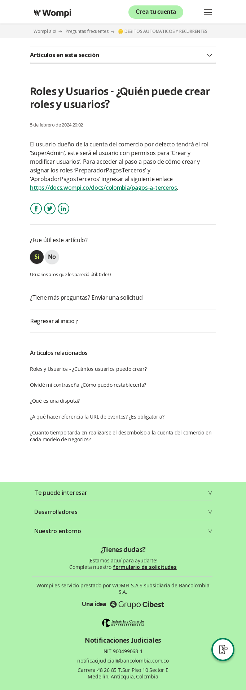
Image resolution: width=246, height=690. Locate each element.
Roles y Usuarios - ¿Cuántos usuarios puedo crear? (88, 368)
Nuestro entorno (57, 531)
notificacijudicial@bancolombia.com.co (123, 660)
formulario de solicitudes (145, 566)
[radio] (37, 257)
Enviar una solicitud (116, 297)
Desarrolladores (56, 512)
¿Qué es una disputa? (55, 400)
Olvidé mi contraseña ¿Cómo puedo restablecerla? (88, 384)
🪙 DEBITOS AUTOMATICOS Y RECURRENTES (162, 31)
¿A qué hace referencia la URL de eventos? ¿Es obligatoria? (97, 416)
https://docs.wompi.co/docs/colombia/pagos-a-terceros (103, 188)
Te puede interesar (60, 493)
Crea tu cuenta (156, 12)
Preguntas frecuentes (87, 31)
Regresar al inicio (54, 321)
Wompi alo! (45, 31)
